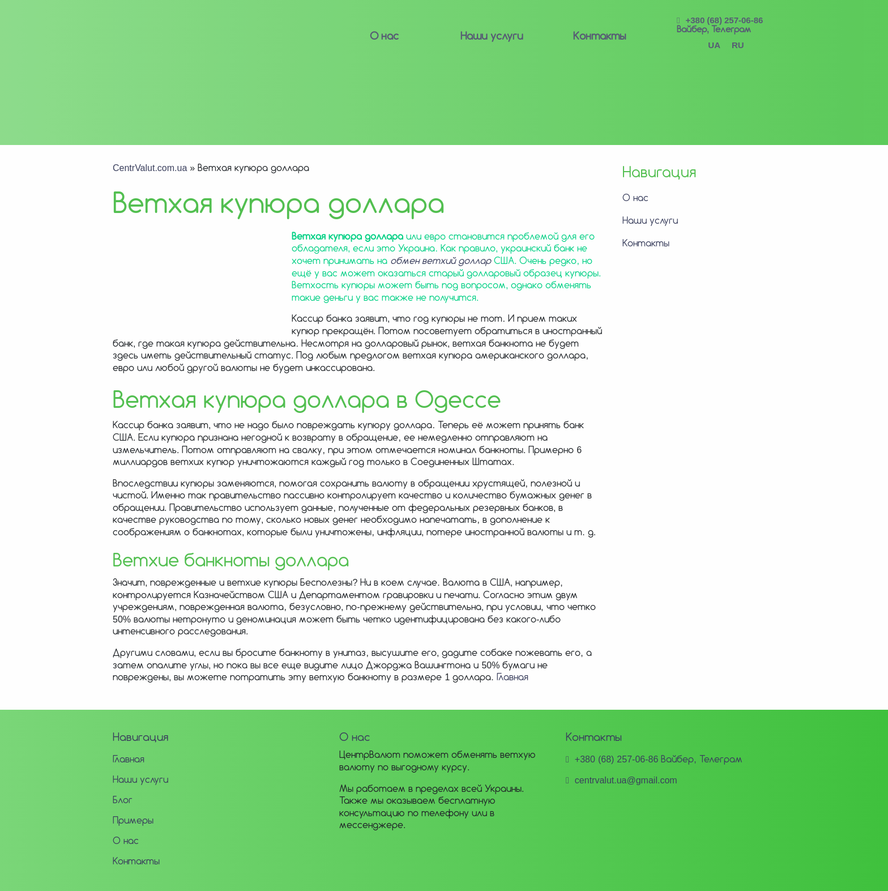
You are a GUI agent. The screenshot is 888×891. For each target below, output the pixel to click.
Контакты (599, 35)
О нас (384, 35)
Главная (512, 677)
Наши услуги (491, 35)
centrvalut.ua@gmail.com (626, 780)
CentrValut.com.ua (150, 167)
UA (714, 45)
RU (738, 45)
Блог (123, 799)
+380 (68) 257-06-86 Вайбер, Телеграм (720, 25)
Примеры (133, 820)
